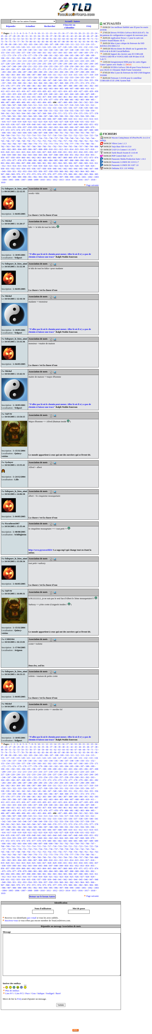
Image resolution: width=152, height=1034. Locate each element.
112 (77, 44)
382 (39, 85)
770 (35, 143)
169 (86, 52)
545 (19, 110)
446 (82, 94)
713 (28, 135)
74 (6, 41)
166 (70, 52)
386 (60, 85)
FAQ (88, 26)
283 (4, 72)
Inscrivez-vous (11, 920)
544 (14, 110)
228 (7, 63)
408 (77, 88)
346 (44, 80)
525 (13, 108)
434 (19, 94)
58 (39, 38)
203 (70, 58)
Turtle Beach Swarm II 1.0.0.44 (124, 153)
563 (18, 113)
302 (7, 74)
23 (92, 33)
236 (49, 63)
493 (39, 102)
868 (65, 157)
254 (45, 66)
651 (91, 124)
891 (87, 160)
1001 (84, 177)
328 (45, 77)
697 (40, 132)
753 (44, 141)
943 (70, 168)
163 (54, 52)
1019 (3, 182)
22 (88, 33)
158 (28, 52)
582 (19, 116)
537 (75, 108)
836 (91, 152)
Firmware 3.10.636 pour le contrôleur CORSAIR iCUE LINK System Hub (121, 79)
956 (40, 171)
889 (77, 160)
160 (39, 52)
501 (81, 102)
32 (31, 36)
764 (4, 143)
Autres (76, 21)
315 (75, 74)
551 (51, 110)
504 (96, 102)
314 (70, 74)
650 (86, 124)
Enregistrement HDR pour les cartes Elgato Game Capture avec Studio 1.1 (123, 63)
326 (35, 77)
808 (40, 149)
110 (67, 44)
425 (70, 91)
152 (92, 50)
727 (4, 138)
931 (7, 168)
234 (39, 63)
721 (70, 135)
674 (18, 130)
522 (92, 105)
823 (23, 152)
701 (61, 132)
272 (44, 69)
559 (92, 110)
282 (96, 69)
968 (7, 174)
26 (6, 36)
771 (40, 143)
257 (61, 66)
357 (4, 83)
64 (63, 38)
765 (9, 143)
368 (61, 83)
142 (40, 50)
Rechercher (49, 26)
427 (81, 91)
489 (18, 102)
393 (96, 85)
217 (45, 61)
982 (81, 174)
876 (9, 160)
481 (71, 99)
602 (28, 119)
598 (7, 119)
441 (56, 94)
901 (44, 163)
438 (40, 94)
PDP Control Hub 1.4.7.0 (122, 156)
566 (34, 113)
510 (30, 105)
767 (19, 143)
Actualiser (30, 26)
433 (14, 94)
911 (96, 163)
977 (54, 174)
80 (31, 41)
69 (84, 38)
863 (39, 157)
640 (34, 124)
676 (28, 130)
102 (25, 44)
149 (77, 50)
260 (77, 66)
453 (23, 96)
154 (7, 52)
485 (92, 99)
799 (91, 146)
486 (2, 102)
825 (34, 152)
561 (7, 113)
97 (2, 44)
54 (22, 38)
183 (61, 55)
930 (2, 168)
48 (96, 36)
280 (86, 69)
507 (14, 105)
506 (9, 105)
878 (19, 160)
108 (56, 44)
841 (19, 154)
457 (44, 96)
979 (65, 174)
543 (9, 110)
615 (96, 119)
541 (96, 108)
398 (24, 88)
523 (2, 108)
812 (61, 149)
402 (45, 88)
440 (51, 94)
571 (60, 113)
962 (71, 171)
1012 (55, 179)
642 (44, 124)
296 (71, 72)
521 (87, 105)
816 (82, 149)
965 (87, 171)
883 (45, 160)
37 (51, 36)
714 (34, 135)
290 (40, 72)
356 (96, 80)
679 (44, 130)
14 (55, 33)
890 (82, 160)
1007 (23, 179)
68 (80, 38)
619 (19, 121)
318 (91, 74)
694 (24, 132)
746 (7, 141)
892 (92, 160)
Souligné (50, 993)
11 (43, 33)
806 (30, 149)
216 (40, 61)
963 (77, 171)
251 (30, 66)
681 (54, 130)
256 (56, 66)
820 (7, 152)
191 (7, 58)
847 (51, 154)
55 (26, 38)
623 (40, 121)
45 (84, 36)
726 (96, 135)
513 (45, 105)
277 (70, 69)
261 (82, 66)
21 (84, 33)
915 (19, 166)
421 (49, 91)
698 (45, 132)
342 (23, 80)
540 (91, 108)
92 (80, 41)
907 (75, 163)
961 (66, 171)
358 (9, 83)
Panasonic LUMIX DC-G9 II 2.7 (125, 162)
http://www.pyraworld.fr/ (41, 550)
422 (54, 91)
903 (54, 163)
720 (65, 135)
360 (19, 83)
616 (4, 121)
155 (13, 52)
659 (35, 127)
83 (43, 41)
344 (34, 80)
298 (82, 72)
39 (59, 36)
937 (39, 168)
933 (18, 168)
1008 (30, 179)
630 (77, 121)
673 (13, 130)
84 (47, 41)
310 (49, 74)
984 (91, 174)
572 (65, 113)
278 (75, 69)
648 (75, 124)
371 (77, 83)
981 (75, 174)
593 (77, 116)
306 (28, 74)
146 (61, 50)
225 (87, 61)
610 (70, 119)
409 (82, 88)
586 (40, 116)
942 (65, 168)
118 (12, 47)
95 (92, 41)
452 (18, 96)
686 (81, 130)
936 (34, 168)
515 (56, 105)
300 (92, 72)
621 (30, 121)
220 (61, 61)
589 (56, 116)
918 (35, 166)
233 (34, 63)
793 (60, 146)
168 (81, 52)
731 (24, 138)
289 (35, 72)
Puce (27, 993)
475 (40, 99)
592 (71, 116)
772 (45, 143)
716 (44, 135)
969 (13, 174)
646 (65, 124)
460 (60, 96)
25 (2, 36)
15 (59, 33)
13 (51, 33)
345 (39, 80)
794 (65, 146)
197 (39, 58)
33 (35, 36)
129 (70, 47)
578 (96, 113)
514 (50, 105)
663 (56, 127)
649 (81, 124)
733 (35, 138)
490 (23, 102)
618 (14, 121)
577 (91, 113)
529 (34, 108)
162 (49, 52)
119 (18, 47)
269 (28, 69)
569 (49, 113)
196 (34, 58)
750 (28, 141)
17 (67, 33)
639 (28, 124)
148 (71, 50)
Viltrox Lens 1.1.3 (118, 143)
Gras (33, 993)
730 (19, 138)
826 (39, 152)
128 (65, 47)
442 (61, 94)
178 (35, 55)
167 (75, 52)
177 (30, 55)
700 (56, 132)
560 (2, 113)
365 (45, 83)
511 (35, 105)
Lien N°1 (9, 993)
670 (92, 127)
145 (56, 50)
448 (92, 94)
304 (18, 74)
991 (30, 177)
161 (44, 52)
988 (14, 177)
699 (51, 132)
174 (14, 55)
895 (13, 163)
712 (23, 135)
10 (39, 33)
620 (24, 121)
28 (14, 36)
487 (7, 102)
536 (70, 108)
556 (77, 110)
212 (19, 61)
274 (54, 69)
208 (96, 58)
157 (23, 52)
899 (34, 163)
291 (45, 72)
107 (51, 44)
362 (30, 83)
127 (59, 47)
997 (61, 177)
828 (49, 152)
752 (39, 141)
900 (39, 163)
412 (2, 91)
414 (13, 91)
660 (40, 127)
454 (28, 96)
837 (96, 152)
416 (23, 91)
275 (60, 69)
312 (60, 74)
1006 (17, 179)
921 (51, 166)
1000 (77, 177)
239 (65, 63)
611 (75, 119)
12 (47, 33)
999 (71, 177)
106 (46, 44)
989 (19, 177)
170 (91, 52)
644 (54, 124)
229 (13, 63)
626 (56, 121)
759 (75, 141)
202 (65, 58)
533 (54, 108)
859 (18, 157)
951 (14, 171)
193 (18, 58)
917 (30, 166)
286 (19, 72)
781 (92, 143)
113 (82, 44)
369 (66, 83)
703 (71, 132)
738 (61, 138)
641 (39, 124)
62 (55, 38)
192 (13, 58)
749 (23, 141)
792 (54, 146)
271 (39, 69)
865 (49, 157)
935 (28, 168)
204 (75, 58)
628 (66, 121)
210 (9, 61)
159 (34, 52)
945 (81, 168)
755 (54, 141)
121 (28, 47)
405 (61, 88)
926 (77, 166)
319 (96, 74)
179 (40, 55)
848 (56, 154)
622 (35, 121)
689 (96, 130)
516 (61, 105)
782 (2, 146)
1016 (80, 179)
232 (28, 63)
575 (81, 113)
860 (23, 157)
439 (45, 94)
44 (80, 36)
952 (19, 171)
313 (65, 74)
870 (75, 157)
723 (81, 135)
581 (14, 116)
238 (60, 63)
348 (54, 80)
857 (7, 157)
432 (9, 94)
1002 (90, 177)
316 (81, 74)
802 (9, 149)
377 (13, 85)
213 (24, 61)
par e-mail (31, 917)
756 (60, 141)
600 (18, 119)
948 (96, 168)
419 (39, 91)
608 (60, 119)
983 (86, 174)
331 (61, 77)
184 (66, 55)
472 (24, 99)
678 (39, 130)
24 (96, 33)
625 (51, 121)
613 (86, 119)
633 (92, 121)
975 (44, 174)
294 (61, 72)
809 (45, 149)
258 (66, 66)
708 (2, 135)
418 (34, 91)
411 (92, 88)
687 (86, 130)
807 (35, 149)
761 (86, 141)
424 (65, 91)
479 (61, 99)
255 (51, 66)
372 (82, 83)
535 (65, 108)
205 (81, 58)
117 (7, 47)
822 (18, 152)
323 (19, 77)
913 (9, 166)
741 (77, 138)
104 (35, 44)
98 (6, 44)
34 (39, 36)
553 (61, 110)
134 (96, 47)
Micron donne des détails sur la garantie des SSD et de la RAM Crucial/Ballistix (123, 49)
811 (56, 149)
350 (65, 80)
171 (96, 52)
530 (39, 108)
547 (30, 110)
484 (87, 99)
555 (71, 110)
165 (65, 52)
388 (70, 85)
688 (91, 130)
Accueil (68, 21)
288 (30, 72)
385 (54, 85)
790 (44, 146)
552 (56, 110)
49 (2, 38)
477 (51, 99)
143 (45, 50)
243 (86, 63)
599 (13, 119)
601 (23, 119)
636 (13, 124)
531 (44, 108)
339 (7, 80)
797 (81, 146)
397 (19, 88)
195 (28, 58)
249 (19, 66)
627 (61, 121)
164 (60, 52)
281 (91, 69)
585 (35, 116)
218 (50, 61)
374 (92, 83)
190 (2, 58)
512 (40, 105)
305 (23, 74)
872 (86, 157)
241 (75, 63)
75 (10, 41)
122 (33, 47)
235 (44, 63)
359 (14, 83)
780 (87, 143)
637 (18, 124)
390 (81, 85)
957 (45, 171)
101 (20, 44)
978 (60, 174)
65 (68, 38)
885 (56, 160)
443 (66, 94)
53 (18, 38)
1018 (93, 179)
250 (24, 66)
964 (82, 171)
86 (55, 41)
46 (88, 36)
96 (96, 41)
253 (40, 66)
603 (34, 119)
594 (82, 116)
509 (24, 105)
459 (54, 96)
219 (56, 61)
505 (4, 105)
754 (49, 141)
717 (49, 135)
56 (31, 38)
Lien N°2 (19, 993)
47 (92, 36)
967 (2, 174)
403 (51, 88)
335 (82, 77)
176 (24, 55)
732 (30, 138)
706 (87, 132)
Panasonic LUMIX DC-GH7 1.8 (125, 165)
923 (61, 166)
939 (49, 168)
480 (66, 99)
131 (80, 47)
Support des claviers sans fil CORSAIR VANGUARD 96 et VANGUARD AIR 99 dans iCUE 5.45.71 (122, 56)
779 (82, 143)
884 (51, 160)
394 (4, 88)
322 (14, 77)
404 (56, 88)
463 (75, 96)
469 (9, 99)
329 (51, 77)
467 (96, 96)
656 (19, 127)
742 (82, 138)
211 (14, 61)
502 (86, 102)
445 (77, 94)
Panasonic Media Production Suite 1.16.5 (129, 159)
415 (18, 91)
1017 (86, 179)
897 (23, 163)
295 (66, 72)
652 (96, 124)
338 (2, 80)
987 (9, 177)
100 (15, 44)
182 (56, 55)
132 (86, 47)
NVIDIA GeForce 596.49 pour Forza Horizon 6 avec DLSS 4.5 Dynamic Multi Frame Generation (125, 68)
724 (86, 135)
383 (44, 85)
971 (23, 174)
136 (9, 50)
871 (81, 157)
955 (35, 171)
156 (18, 52)
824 (28, 152)
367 (56, 83)
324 (24, 77)
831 (65, 152)
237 (54, 63)
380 (28, 85)
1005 (10, 179)
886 (61, 160)
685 (75, 130)
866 (54, 157)
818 (92, 149)
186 (77, 55)
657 (24, 127)
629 (71, 121)
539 (86, 108)
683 (65, 130)
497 (60, 102)
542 (4, 110)
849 (61, 154)
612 (81, 119)
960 (61, 171)
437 (35, 94)
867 (60, 157)
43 (76, 36)
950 (9, 171)
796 (75, 146)
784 (13, 146)
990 (24, 177)
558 (87, 110)
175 (19, 55)
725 (91, 135)
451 (13, 96)
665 (66, 127)
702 (66, 132)
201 (60, 58)
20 (80, 33)
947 (91, 168)
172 (4, 55)
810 (51, 149)
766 (14, 143)
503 (91, 102)
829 (54, 152)
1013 (61, 179)
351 (70, 80)
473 (30, 99)
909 (86, 163)
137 (14, 50)
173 (9, 55)
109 (62, 44)
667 (77, 127)
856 (2, 157)
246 (4, 66)
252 (35, 66)
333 (71, 77)
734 (40, 138)
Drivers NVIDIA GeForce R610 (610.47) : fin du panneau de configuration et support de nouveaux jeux (124, 33)
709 (7, 135)
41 (68, 36)
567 (39, 113)
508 (19, 105)
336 (87, 77)
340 (13, 80)
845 (40, 154)
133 (91, 47)
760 (81, 141)
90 (71, 41)
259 (71, 66)
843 (30, 154)
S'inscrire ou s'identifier (69, 26)
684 (70, 130)
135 (4, 50)
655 (14, 127)
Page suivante (92, 185)
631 (82, 121)
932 (13, 168)
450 (7, 96)
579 (4, 116)
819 (2, 152)
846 (45, 154)
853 (82, 154)
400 (35, 88)
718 (54, 135)
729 (14, 138)
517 (66, 105)
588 (51, 116)
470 (14, 99)
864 (44, 157)
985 (96, 174)
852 (77, 154)
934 (23, 168)
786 (23, 146)
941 (60, 168)
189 (92, 55)
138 (19, 50)
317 (86, 74)
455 (34, 96)
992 (35, 177)
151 (87, 50)
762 (91, 141)
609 (65, 119)
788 (34, 146)
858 (13, 157)
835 (86, 152)
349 (60, 80)
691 (9, 132)
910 (91, 163)
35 (43, 36)
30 (22, 36)
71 (92, 38)
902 (49, 163)
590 (61, 116)
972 (28, 174)
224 (82, 61)
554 (66, 110)
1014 (68, 179)
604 (39, 119)
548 (35, 110)
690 (4, 132)
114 (87, 44)
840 (14, 154)
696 (35, 132)
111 (72, 44)
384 (49, 85)
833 (75, 152)
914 (14, 166)
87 (59, 41)
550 (45, 110)
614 (91, 119)
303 (13, 74)
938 (44, 168)
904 (60, 163)
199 (49, 58)
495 (49, 102)
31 (26, 36)
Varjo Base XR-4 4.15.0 (121, 146)
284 (9, 72)
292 (51, 72)
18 (71, 33)
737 (56, 138)
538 (81, 108)
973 (34, 174)
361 (24, 83)
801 (4, 149)
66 (71, 38)
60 (47, 38)
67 (76, 38)
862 (34, 157)
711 (18, 135)
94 (88, 41)
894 (7, 163)
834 (81, 152)
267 (18, 69)
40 (63, 36)
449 (2, 96)
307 (34, 74)
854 (87, 154)
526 (18, 108)
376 (7, 85)
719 (60, 135)
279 (81, 69)
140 (30, 50)
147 (66, 50)
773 (51, 143)
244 (91, 63)
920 (45, 166)
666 (71, 127)
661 (45, 127)
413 (7, 91)
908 (81, 163)
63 (59, 38)
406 (66, 88)
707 (92, 132)
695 (30, 132)
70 (88, 38)
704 (77, 132)
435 (24, 94)
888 (71, 160)
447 (87, 94)
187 (82, 55)
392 (91, 85)
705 (82, 132)
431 (4, 94)
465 (86, 96)
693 (19, 132)
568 (44, 113)
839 (9, 154)
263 (92, 66)
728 (9, 138)
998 (66, 177)
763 (96, 141)
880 (30, 160)
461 (65, 96)
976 (49, 174)
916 (24, 166)
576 (86, 113)
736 (51, 138)
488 (13, 102)
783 (7, 146)
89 (68, 41)
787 (28, 146)
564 (23, 113)
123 (39, 47)
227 (2, 63)
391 (86, 85)
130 (75, 47)
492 (34, 102)
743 (87, 138)
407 (71, 88)
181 (51, 55)
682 (60, 130)
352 (75, 80)
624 (45, 121)
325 (30, 77)
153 (2, 52)
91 (76, 41)
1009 (36, 179)
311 (54, 74)
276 (65, 69)
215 (35, 61)
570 (54, 113)
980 (70, 174)
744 (92, 138)
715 (39, 135)
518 (71, 105)
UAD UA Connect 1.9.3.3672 (124, 149)
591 (66, 116)
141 (35, 50)
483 (82, 99)
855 (92, 154)
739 (66, 138)
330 (56, 77)
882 (40, 160)
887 (66, 160)
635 (7, 124)
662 (51, 127)
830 (60, 152)
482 (77, 99)
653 (4, 127)
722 (75, 135)
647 (70, 124)
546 (24, 110)
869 (70, 157)
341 (18, 80)
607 (54, 119)
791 (49, 146)
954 (30, 171)
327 (40, 77)
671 (2, 130)
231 (23, 63)
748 (18, 141)
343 (28, 80)
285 (14, 72)
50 (6, 38)
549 (40, 110)
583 (24, 116)
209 (4, 61)
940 (54, 168)
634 (2, 124)
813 (66, 149)
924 (66, 166)
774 (56, 143)
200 (54, 58)
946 (86, 168)
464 (81, 96)
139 (24, 50)
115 (92, 44)
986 (4, 177)
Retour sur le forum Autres (42, 896)
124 (44, 47)
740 (71, 138)
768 (24, 143)
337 (92, 77)
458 (49, 96)
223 (77, 61)
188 (87, 55)
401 (40, 88)
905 (65, 163)
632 (87, 121)
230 (18, 63)
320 (4, 77)
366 (51, 83)
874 (96, 157)
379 (23, 85)
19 (75, 33)
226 (92, 61)
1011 (49, 179)
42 (71, 36)
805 (24, 149)
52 (14, 38)
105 (41, 44)
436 (30, 94)
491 (28, 102)
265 (7, 69)
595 (87, 116)
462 (70, 96)
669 (87, 127)
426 (75, 91)
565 (28, 113)
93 (84, 41)
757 (65, 141)
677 (34, 130)
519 (77, 105)
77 (18, 41)
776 (66, 143)
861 (28, 157)
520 (82, 105)
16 (63, 33)
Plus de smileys (12, 990)
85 (51, 41)
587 (45, 116)
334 (77, 77)
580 (9, 116)
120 (23, 47)
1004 (4, 179)
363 (35, 83)
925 (71, 166)
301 (2, 74)
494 (44, 102)
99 (10, 44)
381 (34, 85)
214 (30, 61)
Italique (40, 993)
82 (39, 41)
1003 (96, 177)
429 (91, 91)
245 (96, 63)
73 (2, 41)
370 (71, 83)
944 (75, 168)
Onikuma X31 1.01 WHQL (123, 168)
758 (70, 141)
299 (87, 72)
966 (92, 171)
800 (96, 146)
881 (35, 160)
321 (9, 77)
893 (2, 163)
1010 (42, 179)
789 (39, 146)
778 (77, 143)
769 (30, 143)
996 (56, 177)
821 (13, 152)
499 (70, 102)
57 (35, 38)
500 (75, 102)
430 (96, 91)
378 (18, 85)
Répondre (10, 26)
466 (91, 96)
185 (71, 55)
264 (2, 69)
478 (56, 99)
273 (49, 69)
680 (49, 130)
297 (77, 72)
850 (66, 154)
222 (71, 61)
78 (22, 41)
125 (49, 47)
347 (49, 80)
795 (70, 146)
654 (9, 127)
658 (30, 127)
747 (13, 141)
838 (4, 154)
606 (49, 119)
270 (34, 69)
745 (2, 141)
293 (56, 72)
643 (49, 124)
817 (87, 149)
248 (14, 66)
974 (39, 174)
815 (77, 149)
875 (4, 160)
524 (7, 108)
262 (87, 66)
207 (91, 58)
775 (61, 143)
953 (24, 171)
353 (81, 80)
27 (10, 36)
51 (10, 38)
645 (60, 124)
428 (86, 91)
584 (30, 116)
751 (34, 141)
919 (40, 166)
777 (71, 143)
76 (14, 41)
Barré (58, 993)
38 (55, 36)
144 (51, 50)
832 (70, 152)
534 (60, 108)
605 (44, 119)
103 (30, 44)
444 (71, 94)
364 (40, 83)
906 (70, 163)
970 (18, 174)
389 (75, 85)
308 (39, 74)
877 (14, 160)
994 (45, 177)
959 (56, 171)
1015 (74, 179)
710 (13, 135)
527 (23, 108)
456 (39, 96)
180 (45, 55)
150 (82, 50)
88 (63, 41)
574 (75, 113)
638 (23, 124)
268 (23, 69)
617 (9, 121)
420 (44, 91)
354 (86, 80)
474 (35, 99)
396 (14, 88)
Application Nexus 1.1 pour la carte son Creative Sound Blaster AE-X (121, 39)
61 (51, 38)
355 (91, 80)
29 (18, 36)
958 (51, 171)
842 (24, 154)
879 (24, 160)
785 (18, 146)
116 (2, 47)
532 (49, 108)
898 (28, 163)
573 (70, 113)
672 (7, 130)
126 (54, 47)
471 (19, 99)
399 (30, 88)
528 (28, 108)
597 (2, 119)
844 (35, 154)
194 (23, 58)
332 (66, 77)
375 (2, 85)
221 (66, 61)
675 (23, 130)
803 (14, 149)
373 (87, 83)
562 (13, 113)
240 (70, 63)
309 (44, 74)
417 (28, 91)
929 (92, 166)
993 (40, 177)
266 (13, 69)
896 (18, 163)
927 (82, 166)
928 (87, 166)
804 (19, 149)
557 (82, 110)
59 (43, 38)
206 (86, 58)
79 (26, 41)
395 (9, 88)
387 (65, 85)
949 (4, 171)
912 (4, 166)
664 (61, 127)
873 (91, 157)
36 (47, 36)
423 (60, 91)
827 (44, 152)
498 (65, 102)
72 (96, 38)
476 (45, 99)
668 (82, 127)
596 (92, 116)
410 (87, 88)
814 (71, 149)
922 (56, 166)
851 (71, 154)
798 (86, 146)
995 (51, 177)
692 (14, 132)
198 (44, 58)
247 (9, 66)
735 (45, 138)
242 (81, 63)
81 (35, 41)
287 (24, 72)
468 (4, 99)
